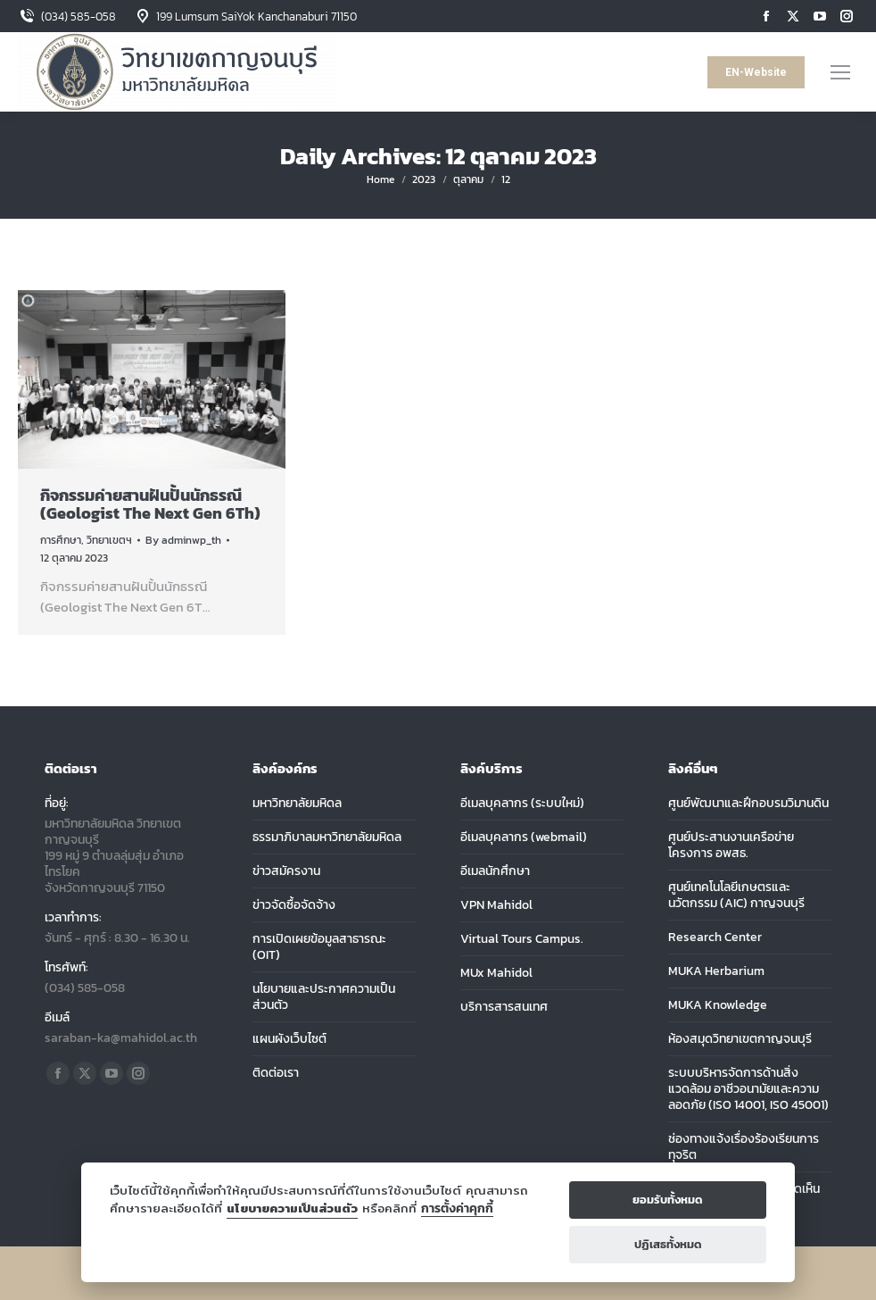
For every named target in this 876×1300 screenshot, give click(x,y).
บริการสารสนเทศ (504, 1007)
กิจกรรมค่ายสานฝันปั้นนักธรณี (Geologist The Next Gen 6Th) (150, 504)
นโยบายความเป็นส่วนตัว (292, 1208)
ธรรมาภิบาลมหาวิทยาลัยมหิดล (326, 837)
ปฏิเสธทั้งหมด (668, 1244)
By (183, 540)
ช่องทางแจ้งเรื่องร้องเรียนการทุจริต (743, 1147)
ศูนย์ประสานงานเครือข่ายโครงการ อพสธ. (731, 845)
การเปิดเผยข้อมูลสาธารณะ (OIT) (319, 947)
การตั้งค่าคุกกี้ (457, 1208)
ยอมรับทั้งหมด (667, 1199)
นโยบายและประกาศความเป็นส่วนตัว (323, 997)
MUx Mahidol (496, 973)
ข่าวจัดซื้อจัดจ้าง (293, 905)
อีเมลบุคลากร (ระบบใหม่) (522, 804)
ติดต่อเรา (275, 1073)
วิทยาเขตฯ (109, 540)
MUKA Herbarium (716, 971)
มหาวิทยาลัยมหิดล (297, 804)
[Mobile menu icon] (840, 72)
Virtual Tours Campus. (521, 939)
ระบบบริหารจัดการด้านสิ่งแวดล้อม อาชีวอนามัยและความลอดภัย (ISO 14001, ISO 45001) (748, 1089)
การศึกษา (60, 540)
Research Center (715, 937)
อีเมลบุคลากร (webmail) (523, 837)
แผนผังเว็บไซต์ (289, 1039)
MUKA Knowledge (717, 1005)
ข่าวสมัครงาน (286, 871)
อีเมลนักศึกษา (495, 871)
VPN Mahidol (496, 905)
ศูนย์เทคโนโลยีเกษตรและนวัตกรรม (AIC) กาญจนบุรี (736, 895)
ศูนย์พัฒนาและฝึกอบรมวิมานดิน (748, 804)
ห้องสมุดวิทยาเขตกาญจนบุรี (740, 1039)
